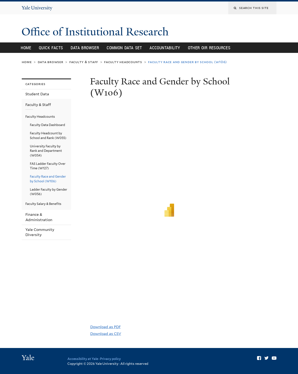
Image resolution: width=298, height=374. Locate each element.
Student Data (37, 94)
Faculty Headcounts (123, 62)
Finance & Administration (38, 217)
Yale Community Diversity (39, 232)
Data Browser (85, 48)
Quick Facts (51, 48)
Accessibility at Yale (82, 359)
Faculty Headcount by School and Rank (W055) (48, 135)
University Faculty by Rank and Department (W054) (46, 150)
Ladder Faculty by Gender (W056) (48, 192)
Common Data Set (124, 48)
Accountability (165, 48)
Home (26, 48)
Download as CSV (105, 334)
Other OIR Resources (209, 48)
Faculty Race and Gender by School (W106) (48, 179)
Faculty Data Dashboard (47, 125)
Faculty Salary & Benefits (43, 204)
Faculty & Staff (83, 62)
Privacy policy (110, 359)
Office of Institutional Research (97, 32)
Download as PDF (105, 327)
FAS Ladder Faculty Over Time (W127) (47, 166)
